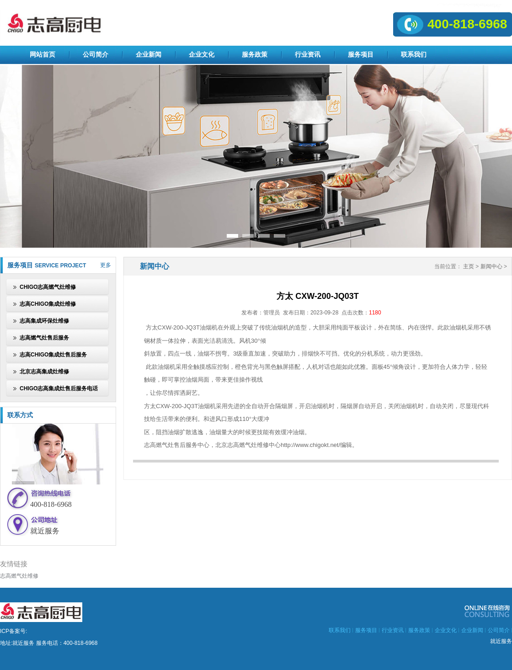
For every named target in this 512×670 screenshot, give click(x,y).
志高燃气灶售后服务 (170, 444)
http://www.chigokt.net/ (310, 444)
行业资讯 (307, 54)
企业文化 (201, 54)
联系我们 (414, 54)
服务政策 (254, 54)
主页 (468, 266)
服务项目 (360, 54)
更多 (105, 265)
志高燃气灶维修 (19, 576)
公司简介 (95, 54)
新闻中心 (491, 266)
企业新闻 (148, 54)
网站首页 (42, 54)
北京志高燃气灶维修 (242, 444)
